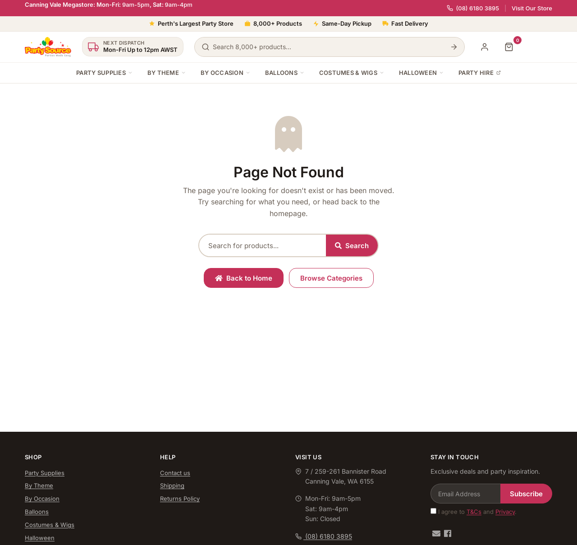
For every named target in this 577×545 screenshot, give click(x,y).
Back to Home (243, 278)
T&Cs (474, 511)
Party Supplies (104, 72)
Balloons (285, 72)
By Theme (166, 72)
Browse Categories (331, 278)
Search (352, 245)
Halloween (421, 72)
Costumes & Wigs (352, 72)
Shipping (172, 485)
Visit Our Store (532, 8)
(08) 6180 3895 (473, 8)
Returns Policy (180, 498)
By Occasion (226, 72)
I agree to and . (473, 511)
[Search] (454, 47)
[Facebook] (447, 533)
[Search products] (329, 47)
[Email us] (436, 533)
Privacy (505, 511)
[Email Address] (465, 493)
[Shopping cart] (509, 47)
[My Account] (485, 47)
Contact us (175, 472)
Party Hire (479, 72)
